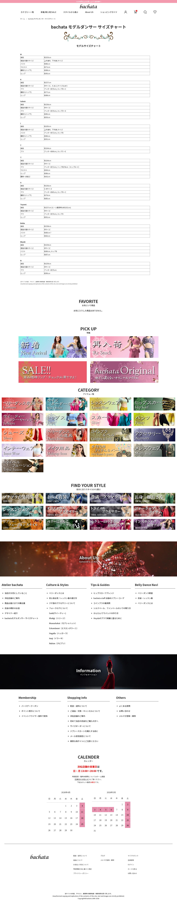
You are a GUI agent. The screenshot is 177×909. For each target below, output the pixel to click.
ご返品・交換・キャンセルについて (85, 711)
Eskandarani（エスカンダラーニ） (63, 628)
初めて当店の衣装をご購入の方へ (84, 721)
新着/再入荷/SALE (48, 12)
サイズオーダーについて (80, 726)
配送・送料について (78, 706)
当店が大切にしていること (16, 593)
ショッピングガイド (108, 12)
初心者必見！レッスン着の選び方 (63, 598)
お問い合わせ (124, 711)
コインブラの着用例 (102, 603)
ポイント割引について (30, 711)
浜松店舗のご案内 (12, 598)
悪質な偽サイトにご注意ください (84, 741)
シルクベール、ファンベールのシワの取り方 (112, 608)
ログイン (131, 864)
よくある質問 (124, 706)
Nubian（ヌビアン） (57, 643)
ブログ (103, 856)
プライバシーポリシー (80, 873)
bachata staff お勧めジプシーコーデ (109, 598)
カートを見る (132, 869)
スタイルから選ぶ (70, 12)
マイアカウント (133, 856)
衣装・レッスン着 (145, 598)
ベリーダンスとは (56, 593)
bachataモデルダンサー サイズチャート (21, 618)
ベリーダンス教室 (145, 593)
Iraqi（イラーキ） (56, 638)
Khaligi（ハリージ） (57, 618)
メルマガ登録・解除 (127, 716)
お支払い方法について (80, 864)
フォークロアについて (58, 608)
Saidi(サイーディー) (57, 613)
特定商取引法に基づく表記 (82, 869)
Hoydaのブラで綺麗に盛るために (108, 618)
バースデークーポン (29, 706)
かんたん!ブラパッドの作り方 (106, 613)
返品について (77, 860)
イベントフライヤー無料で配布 (34, 716)
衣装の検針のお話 (12, 608)
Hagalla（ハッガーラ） (59, 633)
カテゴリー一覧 (27, 12)
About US (89, 12)
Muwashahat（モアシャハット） (63, 623)
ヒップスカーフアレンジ (104, 593)
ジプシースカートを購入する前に (84, 731)
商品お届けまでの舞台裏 (15, 603)
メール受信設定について (80, 736)
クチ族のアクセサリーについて (62, 603)
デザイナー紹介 (11, 613)
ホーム (22, 19)
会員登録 (131, 860)
